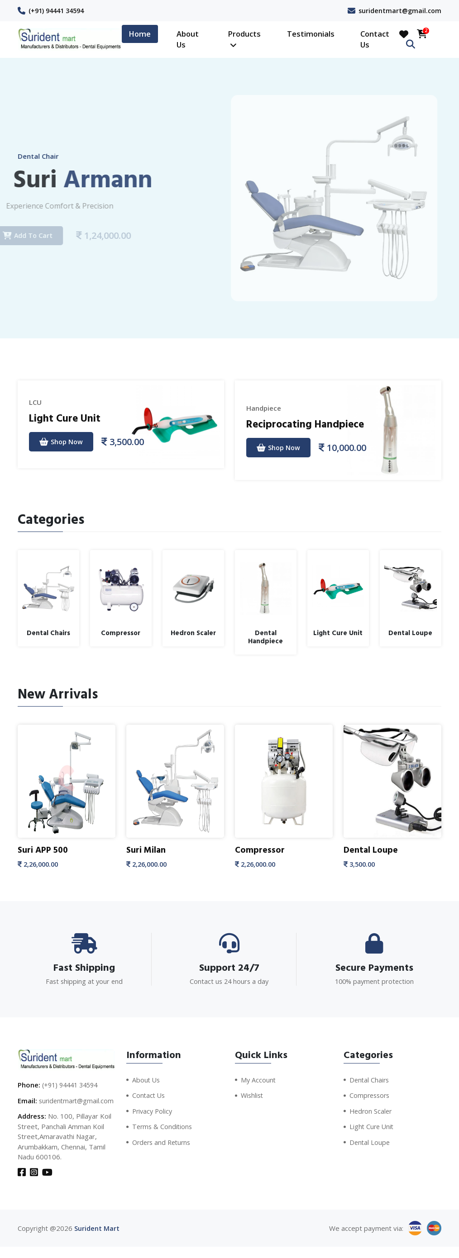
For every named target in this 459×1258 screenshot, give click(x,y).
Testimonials (311, 33)
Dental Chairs (370, 1079)
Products (244, 39)
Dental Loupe (371, 850)
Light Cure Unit (67, 417)
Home (140, 33)
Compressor (260, 850)
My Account (259, 1079)
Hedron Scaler (371, 1110)
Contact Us (374, 39)
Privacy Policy (153, 1110)
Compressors (370, 1095)
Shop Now (63, 441)
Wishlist (253, 1095)
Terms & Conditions (163, 1126)
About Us (188, 39)
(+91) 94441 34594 (59, 10)
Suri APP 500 (44, 850)
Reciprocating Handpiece (310, 423)
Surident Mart (97, 1239)
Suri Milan (146, 850)
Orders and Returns (163, 1141)
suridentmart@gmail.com (398, 10)
